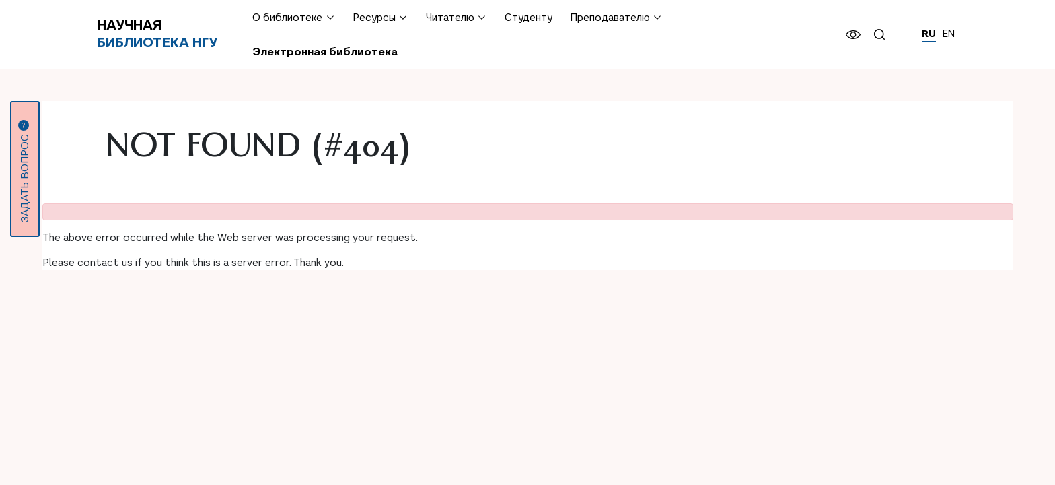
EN (949, 34)
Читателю (450, 17)
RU (929, 34)
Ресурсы (374, 17)
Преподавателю (610, 17)
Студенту (528, 17)
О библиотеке (287, 17)
